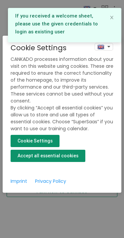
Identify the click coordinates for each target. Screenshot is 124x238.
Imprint (19, 181)
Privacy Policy (50, 181)
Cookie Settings (35, 141)
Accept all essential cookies (48, 156)
